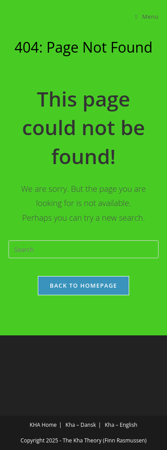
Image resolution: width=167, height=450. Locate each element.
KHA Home (43, 425)
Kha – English (121, 425)
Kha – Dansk (80, 425)
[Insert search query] (83, 249)
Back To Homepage (83, 285)
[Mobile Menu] (147, 16)
